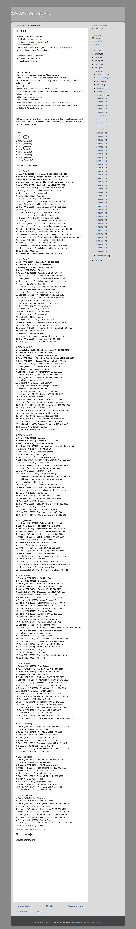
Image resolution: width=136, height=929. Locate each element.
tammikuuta (102, 256)
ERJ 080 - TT (101, 203)
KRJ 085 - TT (101, 133)
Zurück (97, 38)
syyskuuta (101, 81)
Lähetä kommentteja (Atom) (31, 912)
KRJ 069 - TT (101, 189)
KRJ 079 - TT (101, 154)
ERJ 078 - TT (101, 210)
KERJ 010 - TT (102, 116)
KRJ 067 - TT (101, 196)
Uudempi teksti (24, 906)
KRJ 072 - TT (101, 178)
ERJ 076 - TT (101, 217)
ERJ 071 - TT (101, 234)
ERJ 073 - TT (101, 227)
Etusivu (50, 906)
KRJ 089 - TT (101, 102)
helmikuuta (101, 95)
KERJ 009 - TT (102, 119)
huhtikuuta (101, 88)
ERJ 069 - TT (101, 241)
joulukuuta (101, 74)
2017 (97, 64)
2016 (97, 68)
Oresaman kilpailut (32, 14)
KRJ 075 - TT (101, 168)
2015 (97, 71)
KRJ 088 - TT (101, 105)
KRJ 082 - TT (101, 143)
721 (97, 29)
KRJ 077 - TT (101, 161)
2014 (97, 260)
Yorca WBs (99, 41)
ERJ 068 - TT (101, 244)
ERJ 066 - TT (101, 251)
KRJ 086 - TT (101, 112)
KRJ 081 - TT (101, 147)
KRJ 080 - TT (101, 150)
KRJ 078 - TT (101, 157)
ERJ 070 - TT (101, 238)
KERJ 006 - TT (102, 130)
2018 (97, 61)
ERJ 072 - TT (101, 231)
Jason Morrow (76, 922)
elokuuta (100, 85)
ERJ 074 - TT (101, 224)
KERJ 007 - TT (102, 126)
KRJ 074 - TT (101, 171)
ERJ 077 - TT (101, 213)
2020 (97, 54)
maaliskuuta (102, 92)
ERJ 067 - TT (101, 248)
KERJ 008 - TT (102, 123)
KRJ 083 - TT (101, 140)
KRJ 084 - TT (101, 136)
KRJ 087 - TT (101, 109)
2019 (97, 57)
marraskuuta (102, 78)
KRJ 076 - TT (101, 164)
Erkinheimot (99, 44)
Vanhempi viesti (77, 906)
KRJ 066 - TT (101, 199)
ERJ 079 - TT (101, 206)
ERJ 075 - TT (101, 220)
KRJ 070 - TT (101, 185)
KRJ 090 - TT (101, 98)
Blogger (99, 922)
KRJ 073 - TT (101, 175)
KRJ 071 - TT (101, 182)
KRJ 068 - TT (101, 192)
